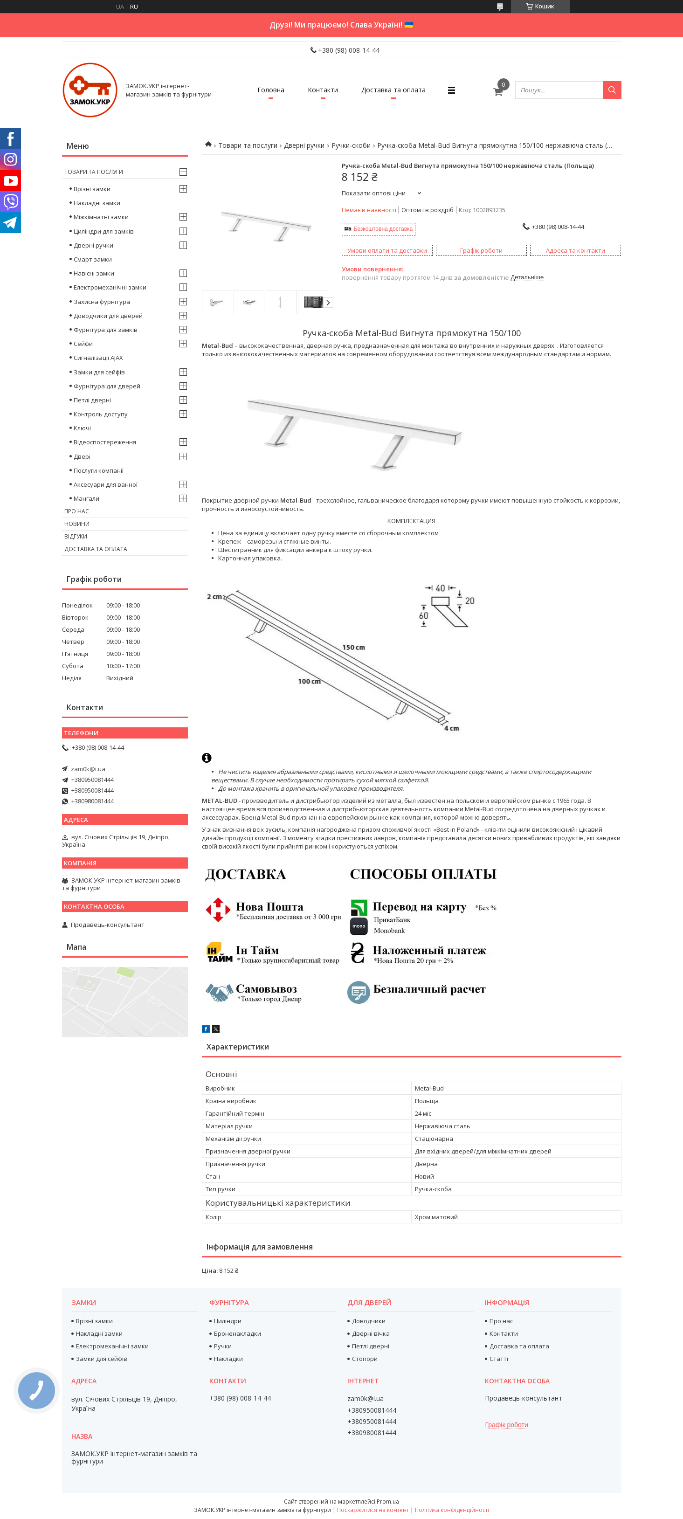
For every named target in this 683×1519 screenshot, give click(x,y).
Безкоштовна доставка (383, 229)
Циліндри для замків (104, 231)
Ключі (82, 428)
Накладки (228, 1358)
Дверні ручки (304, 145)
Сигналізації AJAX (98, 357)
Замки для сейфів (99, 372)
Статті (499, 1358)
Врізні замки (92, 189)
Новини (77, 524)
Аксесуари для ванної (106, 484)
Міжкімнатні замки (101, 217)
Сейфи (83, 343)
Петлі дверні (92, 400)
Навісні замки (94, 273)
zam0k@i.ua (88, 769)
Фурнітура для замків (106, 329)
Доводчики (369, 1321)
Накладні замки (97, 203)
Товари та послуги (247, 145)
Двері (82, 456)
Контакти (323, 89)
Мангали (86, 498)
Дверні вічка (371, 1333)
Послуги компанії (99, 470)
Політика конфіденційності (452, 1510)
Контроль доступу (101, 414)
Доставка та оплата (393, 89)
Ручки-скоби (351, 145)
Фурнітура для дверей (107, 386)
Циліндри (227, 1321)
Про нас (76, 511)
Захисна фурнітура (102, 301)
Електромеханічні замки (110, 287)
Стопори (365, 1358)
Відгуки (75, 536)
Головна (270, 89)
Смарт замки (93, 259)
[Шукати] (612, 90)
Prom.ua (388, 1501)
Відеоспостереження (105, 442)
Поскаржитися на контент (373, 1510)
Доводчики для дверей (108, 315)
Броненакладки (237, 1333)
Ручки (223, 1346)
